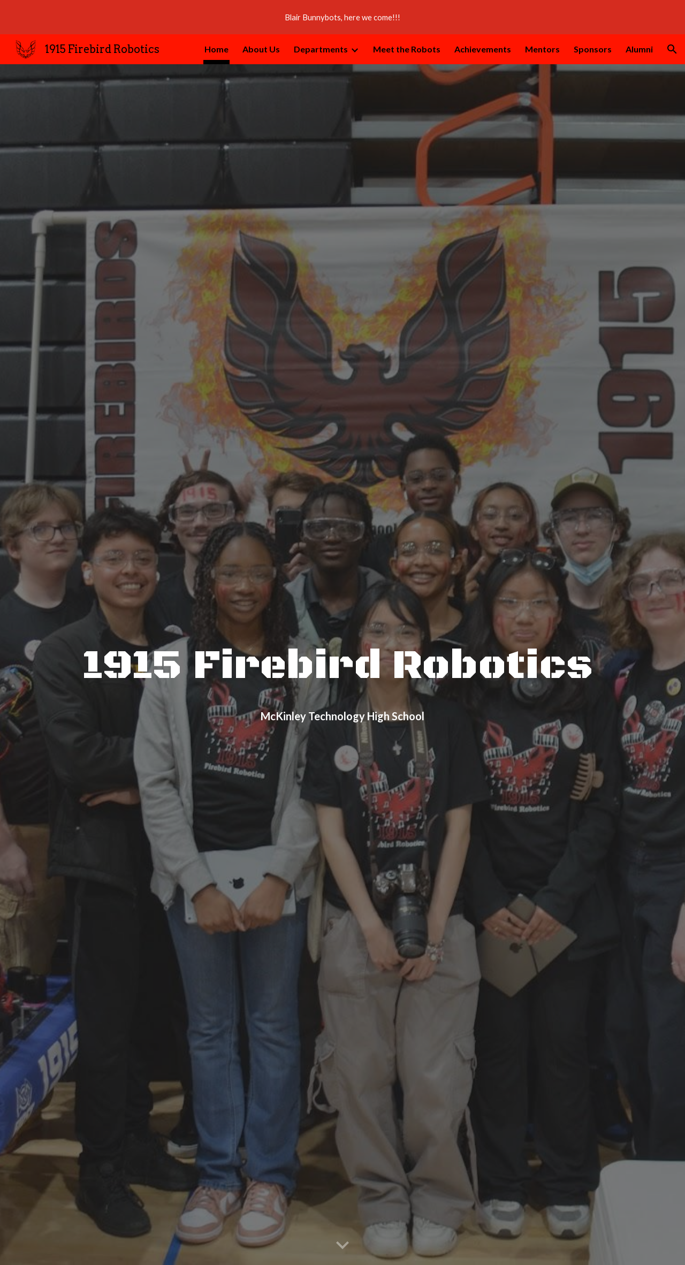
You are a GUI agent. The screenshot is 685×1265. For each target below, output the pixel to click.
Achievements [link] (482, 49)
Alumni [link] (639, 49)
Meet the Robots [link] (406, 49)
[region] (342, 17)
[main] (342, 651)
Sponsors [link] (593, 49)
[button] (672, 49)
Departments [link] (321, 49)
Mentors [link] (542, 49)
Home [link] (216, 49)
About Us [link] (261, 49)
